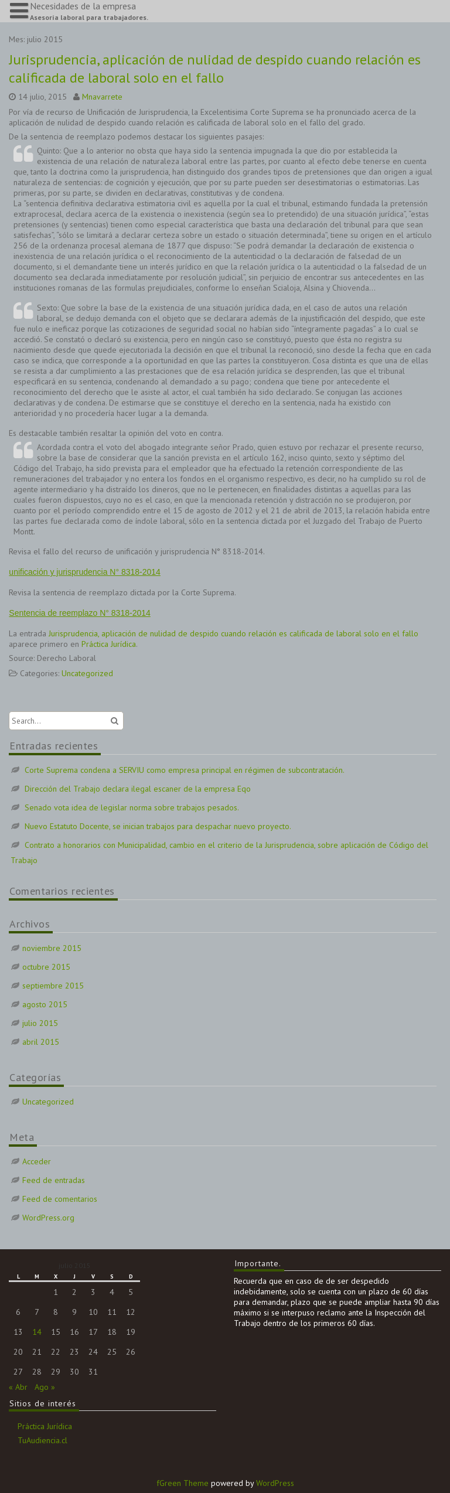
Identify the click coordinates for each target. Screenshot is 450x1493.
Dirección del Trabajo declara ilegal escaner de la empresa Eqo (138, 788)
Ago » (45, 1387)
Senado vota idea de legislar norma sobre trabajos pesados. (132, 807)
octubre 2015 (46, 967)
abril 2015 (40, 1042)
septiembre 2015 (53, 985)
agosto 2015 (44, 1004)
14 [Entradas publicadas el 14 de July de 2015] (37, 1332)
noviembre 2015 (51, 948)
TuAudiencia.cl (42, 1440)
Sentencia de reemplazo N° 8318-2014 (79, 613)
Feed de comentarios (59, 1199)
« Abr (18, 1387)
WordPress (275, 1483)
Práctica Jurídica (108, 644)
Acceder (36, 1161)
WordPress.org (48, 1217)
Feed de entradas (53, 1180)
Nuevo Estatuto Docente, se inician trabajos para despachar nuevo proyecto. (158, 826)
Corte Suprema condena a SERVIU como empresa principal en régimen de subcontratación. (185, 770)
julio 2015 (40, 1023)
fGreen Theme (182, 1483)
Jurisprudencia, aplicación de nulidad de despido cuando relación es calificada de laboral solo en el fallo (215, 68)
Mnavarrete (102, 96)
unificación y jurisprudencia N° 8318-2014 (85, 572)
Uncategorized (87, 673)
